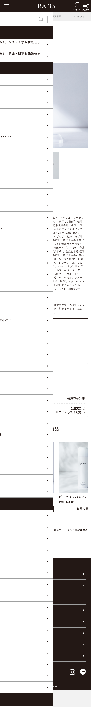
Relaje (35, 30)
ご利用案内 (13, 610)
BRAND (22, 30)
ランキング (33, 16)
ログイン (61, 412)
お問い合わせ (14, 633)
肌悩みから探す (16, 585)
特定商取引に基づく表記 (22, 644)
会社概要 (11, 621)
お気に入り (79, 16)
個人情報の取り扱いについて (25, 655)
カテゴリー (13, 574)
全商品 (7, 30)
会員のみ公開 (76, 398)
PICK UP (11, 16)
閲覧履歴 (56, 16)
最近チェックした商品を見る (71, 530)
